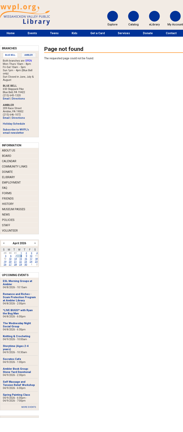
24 (31, 261)
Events (32, 33)
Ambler (28, 55)
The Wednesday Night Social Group (17, 325)
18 (36, 258)
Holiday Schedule (14, 123)
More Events (28, 407)
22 (20, 261)
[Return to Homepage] (25, 24)
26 (5, 264)
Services (124, 33)
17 (31, 258)
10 (31, 256)
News (6, 214)
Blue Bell (10, 55)
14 (15, 258)
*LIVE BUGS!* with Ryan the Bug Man (18, 312)
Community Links (14, 166)
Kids (74, 33)
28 (15, 264)
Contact (171, 33)
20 (10, 261)
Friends (8, 198)
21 (15, 261)
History (8, 204)
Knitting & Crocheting (16, 336)
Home (11, 33)
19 (5, 261)
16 (25, 258)
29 (20, 264)
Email (6, 98)
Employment (11, 182)
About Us (8, 150)
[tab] (10, 55)
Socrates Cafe (12, 359)
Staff (6, 225)
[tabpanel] (19, 96)
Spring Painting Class (16, 394)
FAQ (4, 188)
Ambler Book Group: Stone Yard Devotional (17, 370)
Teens (54, 33)
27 (10, 264)
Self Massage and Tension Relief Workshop (19, 383)
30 (25, 264)
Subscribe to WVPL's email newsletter (16, 131)
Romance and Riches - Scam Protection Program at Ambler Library (19, 297)
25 (36, 261)
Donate (148, 33)
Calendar (9, 161)
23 (25, 261)
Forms (7, 193)
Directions (18, 98)
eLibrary (8, 177)
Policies (8, 220)
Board (6, 156)
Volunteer (10, 230)
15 (20, 258)
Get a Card (97, 33)
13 (10, 258)
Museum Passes (13, 209)
